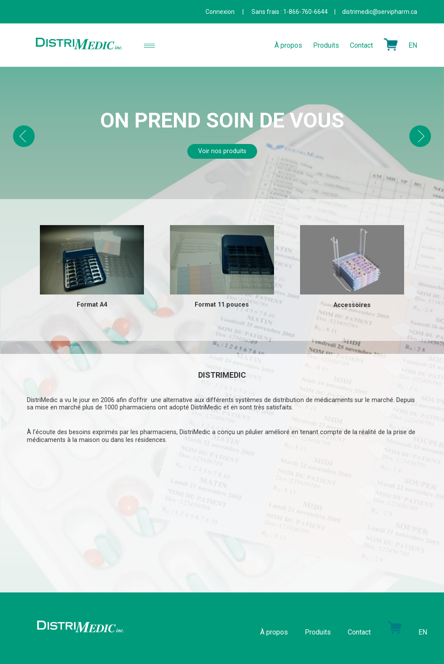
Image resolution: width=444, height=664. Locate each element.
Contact (361, 45)
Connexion (220, 11)
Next (420, 136)
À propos (288, 45)
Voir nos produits (222, 151)
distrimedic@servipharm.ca (379, 11)
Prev (24, 136)
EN (412, 45)
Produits (326, 45)
